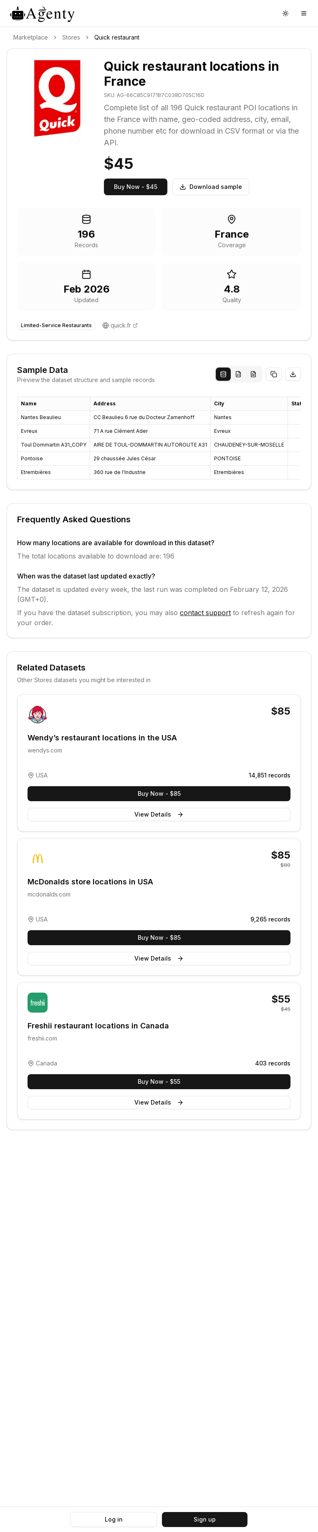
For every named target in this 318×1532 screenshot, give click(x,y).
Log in (114, 1519)
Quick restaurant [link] (116, 37)
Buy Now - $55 (159, 1081)
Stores (71, 37)
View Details (159, 814)
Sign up (205, 1519)
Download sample (210, 186)
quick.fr (121, 325)
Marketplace (30, 37)
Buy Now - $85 (159, 793)
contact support (205, 612)
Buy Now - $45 (135, 186)
